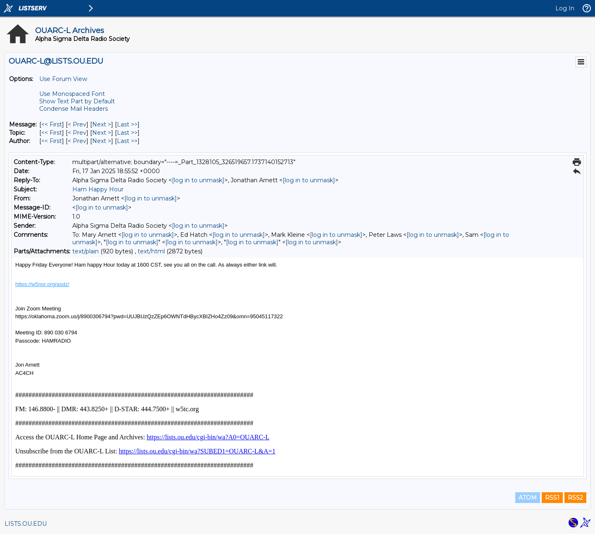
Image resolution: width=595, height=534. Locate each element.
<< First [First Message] (51, 124)
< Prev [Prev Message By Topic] (77, 132)
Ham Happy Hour (98, 189)
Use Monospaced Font (72, 94)
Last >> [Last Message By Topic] (127, 132)
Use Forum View (63, 79)
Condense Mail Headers (73, 108)
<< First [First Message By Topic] (51, 132)
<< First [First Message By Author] (51, 141)
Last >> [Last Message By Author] (127, 141)
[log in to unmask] (198, 180)
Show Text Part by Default (77, 101)
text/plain (85, 251)
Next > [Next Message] (101, 124)
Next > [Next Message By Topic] (101, 132)
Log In (564, 8)
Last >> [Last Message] (127, 124)
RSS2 (575, 497)
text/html (151, 251)
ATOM (528, 497)
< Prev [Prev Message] (77, 124)
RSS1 (552, 497)
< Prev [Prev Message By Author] (77, 141)
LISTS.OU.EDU (26, 523)
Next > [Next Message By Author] (101, 141)
